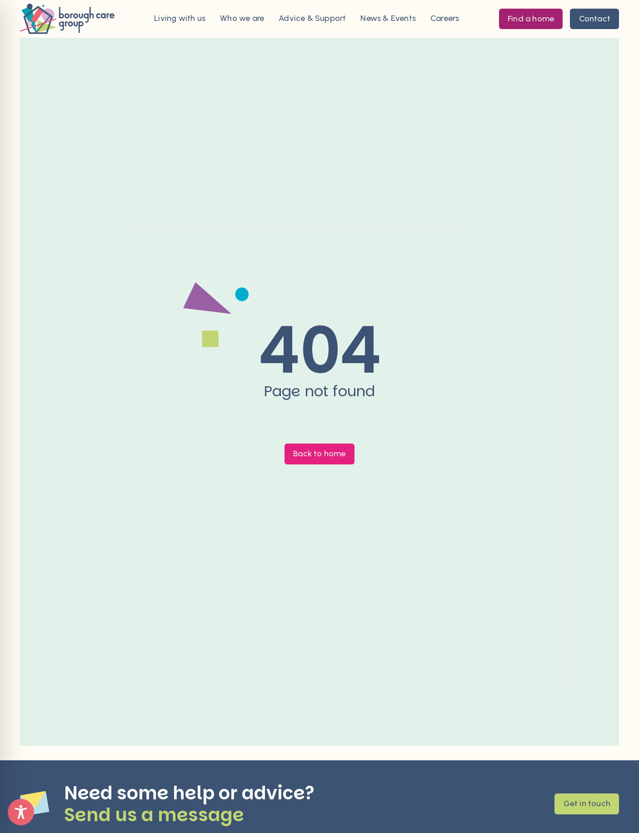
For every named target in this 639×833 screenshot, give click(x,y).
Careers (444, 18)
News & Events (388, 18)
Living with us (179, 18)
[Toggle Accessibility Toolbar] (21, 812)
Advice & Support (312, 18)
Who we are (242, 18)
